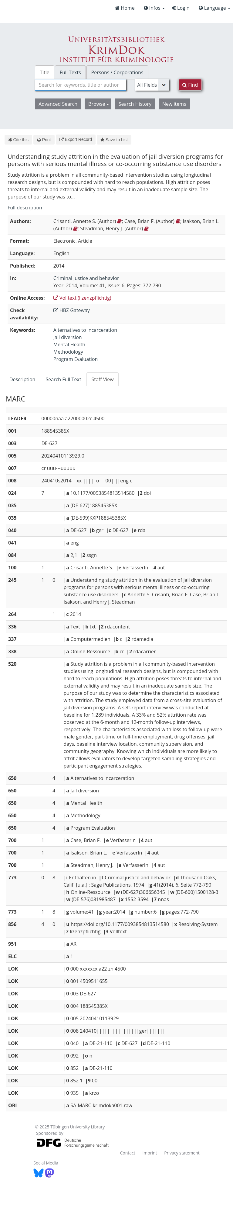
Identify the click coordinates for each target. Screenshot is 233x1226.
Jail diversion (67, 337)
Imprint (149, 1153)
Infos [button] (154, 8)
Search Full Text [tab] (63, 379)
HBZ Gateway (71, 310)
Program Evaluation (75, 359)
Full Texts (70, 72)
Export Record (75, 139)
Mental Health (69, 344)
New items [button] (174, 104)
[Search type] (152, 85)
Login (181, 8)
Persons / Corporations (117, 72)
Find (190, 85)
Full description (25, 207)
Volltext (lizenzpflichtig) (82, 298)
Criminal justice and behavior (86, 278)
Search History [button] (135, 104)
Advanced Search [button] (58, 104)
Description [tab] (22, 379)
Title (44, 72)
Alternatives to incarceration (85, 330)
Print (44, 139)
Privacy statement (182, 1153)
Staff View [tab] (102, 379)
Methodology (68, 351)
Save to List (114, 139)
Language (214, 8)
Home (124, 8)
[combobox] (80, 85)
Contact (127, 1153)
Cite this (18, 139)
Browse (98, 104)
